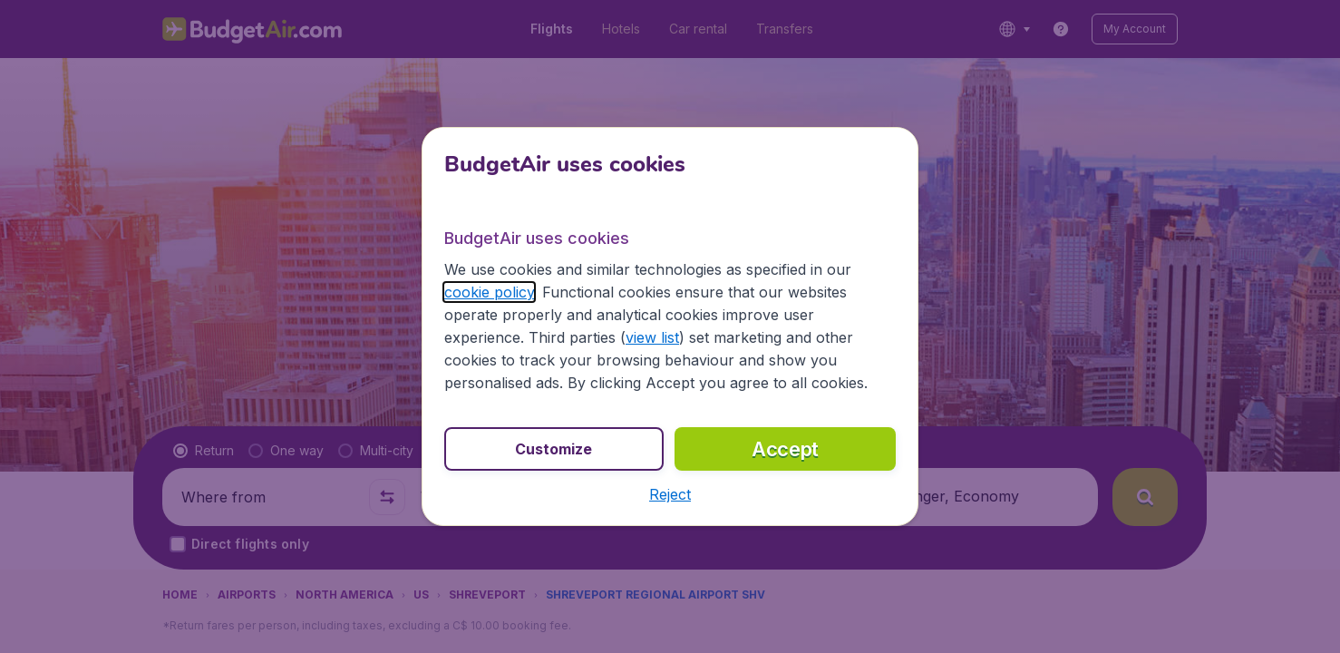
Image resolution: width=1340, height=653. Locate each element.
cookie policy (489, 292)
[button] (670, 494)
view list (652, 337)
